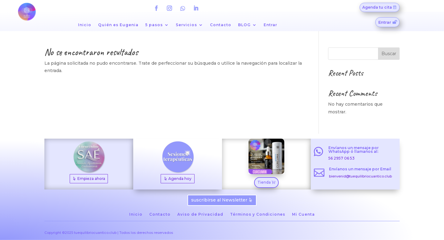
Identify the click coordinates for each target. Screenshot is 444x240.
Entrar (270, 25)
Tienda (264, 182)
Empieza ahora (91, 178)
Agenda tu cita (377, 7)
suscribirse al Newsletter (219, 200)
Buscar (388, 53)
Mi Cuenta (303, 214)
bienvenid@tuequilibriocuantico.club (360, 176)
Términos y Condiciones (257, 214)
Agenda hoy (179, 178)
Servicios (186, 25)
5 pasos (154, 25)
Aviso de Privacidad (200, 214)
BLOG (244, 25)
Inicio (84, 25)
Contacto (220, 25)
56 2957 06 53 (341, 158)
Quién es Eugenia (118, 25)
